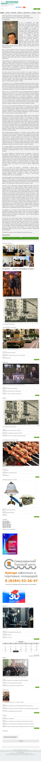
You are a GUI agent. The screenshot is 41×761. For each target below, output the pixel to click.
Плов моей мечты (6, 475)
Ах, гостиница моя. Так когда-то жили (9, 426)
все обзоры (37, 395)
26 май (3, 717)
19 (10, 649)
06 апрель (4, 354)
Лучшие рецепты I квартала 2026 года (10, 472)
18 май (18, 237)
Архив (23, 237)
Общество (19, 12)
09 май (3, 511)
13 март (3, 636)
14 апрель (4, 351)
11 (5, 648)
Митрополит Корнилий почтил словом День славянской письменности (15, 680)
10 (36, 646)
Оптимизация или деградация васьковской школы (12, 632)
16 (31, 648)
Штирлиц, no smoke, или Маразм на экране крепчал (12, 393)
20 (15, 649)
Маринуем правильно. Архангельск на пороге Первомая (13, 466)
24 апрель (4, 514)
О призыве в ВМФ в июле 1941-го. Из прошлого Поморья (13, 702)
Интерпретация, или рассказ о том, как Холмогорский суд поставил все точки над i (18, 705)
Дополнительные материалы (10, 737)
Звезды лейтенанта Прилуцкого (8, 512)
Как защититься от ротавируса (8, 718)
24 (36, 649)
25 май (3, 679)
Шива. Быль (5, 515)
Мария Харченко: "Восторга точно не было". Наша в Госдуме (14, 355)
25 (5, 651)
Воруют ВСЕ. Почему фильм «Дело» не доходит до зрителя (14, 384)
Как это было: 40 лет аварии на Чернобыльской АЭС (12, 433)
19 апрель (4, 387)
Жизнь (38, 12)
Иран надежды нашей (7, 357)
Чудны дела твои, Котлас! (7, 637)
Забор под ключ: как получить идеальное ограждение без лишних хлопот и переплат (18, 723)
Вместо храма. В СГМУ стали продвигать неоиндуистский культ (14, 435)
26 (10, 651)
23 (31, 649)
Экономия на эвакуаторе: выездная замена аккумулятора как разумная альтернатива (18, 726)
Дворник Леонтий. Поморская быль (9, 509)
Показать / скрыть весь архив (9, 529)
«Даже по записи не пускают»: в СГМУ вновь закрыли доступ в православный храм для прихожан (21, 708)
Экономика (13, 12)
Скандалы (33, 12)
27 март (3, 474)
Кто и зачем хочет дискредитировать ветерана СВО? (12, 711)
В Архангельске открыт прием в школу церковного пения (13, 685)
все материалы (36, 359)
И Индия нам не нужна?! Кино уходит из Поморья (12, 430)
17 (36, 648)
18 (5, 649)
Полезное (21, 741)
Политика (7, 12)
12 (10, 648)
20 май (3, 725)
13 (15, 648)
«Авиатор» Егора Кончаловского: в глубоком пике (12, 391)
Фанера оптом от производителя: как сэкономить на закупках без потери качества (18, 721)
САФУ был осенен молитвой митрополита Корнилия (12, 682)
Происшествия (26, 12)
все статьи (37, 687)
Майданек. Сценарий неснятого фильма (10, 388)
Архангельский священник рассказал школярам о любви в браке (14, 676)
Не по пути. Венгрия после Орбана (9, 352)
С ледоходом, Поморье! (7, 634)
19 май (3, 684)
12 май (3, 707)
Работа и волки (5, 628)
